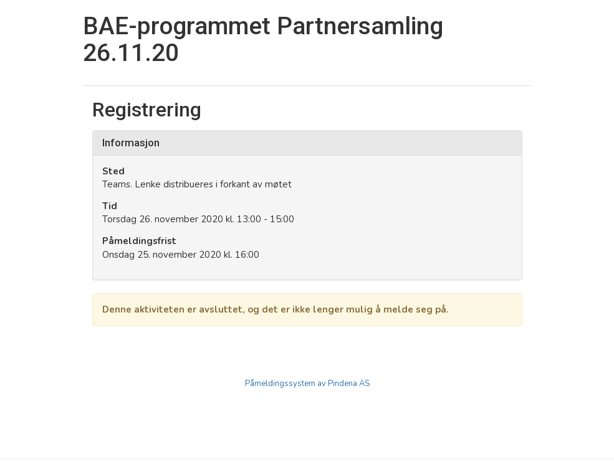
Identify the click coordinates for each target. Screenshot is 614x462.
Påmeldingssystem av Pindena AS (307, 383)
